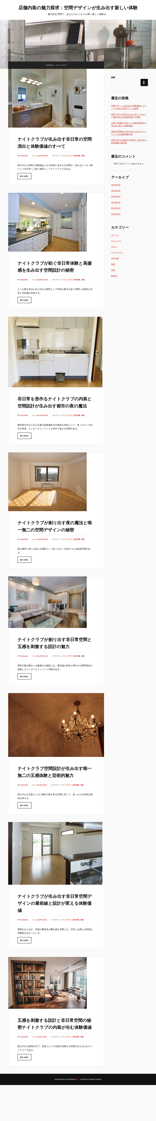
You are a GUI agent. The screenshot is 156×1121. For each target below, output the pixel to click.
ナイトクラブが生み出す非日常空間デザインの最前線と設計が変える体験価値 (56, 937)
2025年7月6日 (43, 955)
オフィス (115, 235)
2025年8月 (116, 190)
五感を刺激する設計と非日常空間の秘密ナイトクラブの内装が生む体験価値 (56, 1061)
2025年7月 (116, 196)
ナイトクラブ (69, 156)
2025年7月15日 (43, 560)
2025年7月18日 (43, 429)
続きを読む (24, 176)
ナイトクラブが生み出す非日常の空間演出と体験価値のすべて (56, 142)
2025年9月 (116, 185)
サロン (114, 246)
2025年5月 (116, 208)
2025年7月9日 (43, 820)
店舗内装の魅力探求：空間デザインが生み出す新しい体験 (78, 7)
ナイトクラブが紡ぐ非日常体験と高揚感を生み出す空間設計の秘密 (56, 269)
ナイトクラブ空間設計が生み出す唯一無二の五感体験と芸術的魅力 (56, 802)
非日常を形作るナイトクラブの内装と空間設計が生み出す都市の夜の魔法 (56, 412)
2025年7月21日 (43, 287)
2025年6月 (116, 202)
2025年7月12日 (43, 684)
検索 (113, 77)
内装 (84, 156)
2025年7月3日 (43, 1079)
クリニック (116, 241)
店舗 (113, 270)
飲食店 (114, 276)
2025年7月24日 (43, 156)
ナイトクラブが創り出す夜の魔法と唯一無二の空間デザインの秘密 (56, 543)
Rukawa (24, 156)
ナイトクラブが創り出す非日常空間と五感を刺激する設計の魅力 (56, 666)
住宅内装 (78, 156)
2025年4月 (116, 214)
